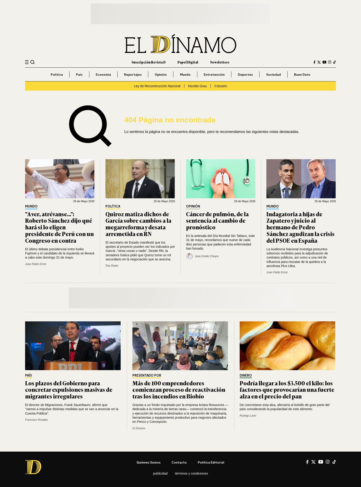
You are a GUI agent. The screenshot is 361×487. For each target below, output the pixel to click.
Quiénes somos (148, 462)
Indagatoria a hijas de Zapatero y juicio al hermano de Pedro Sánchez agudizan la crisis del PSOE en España (300, 227)
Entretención (214, 74)
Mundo (185, 74)
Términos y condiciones (191, 473)
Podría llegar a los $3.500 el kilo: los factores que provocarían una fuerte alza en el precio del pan (287, 389)
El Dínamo (138, 428)
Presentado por (146, 375)
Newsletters (219, 62)
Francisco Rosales (36, 419)
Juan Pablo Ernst (35, 264)
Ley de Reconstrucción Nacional (157, 86)
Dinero (246, 375)
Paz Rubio (111, 265)
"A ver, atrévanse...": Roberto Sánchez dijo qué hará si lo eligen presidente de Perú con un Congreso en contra (59, 227)
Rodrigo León (248, 415)
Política (57, 74)
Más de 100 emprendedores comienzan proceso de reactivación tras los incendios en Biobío (178, 389)
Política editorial (211, 462)
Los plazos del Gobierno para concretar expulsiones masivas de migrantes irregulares (68, 389)
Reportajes (133, 74)
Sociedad (273, 74)
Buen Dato (302, 74)
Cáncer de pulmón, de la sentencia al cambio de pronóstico (217, 220)
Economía (103, 74)
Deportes (245, 74)
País (79, 74)
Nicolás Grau (197, 86)
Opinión (161, 74)
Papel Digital (188, 62)
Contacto (179, 462)
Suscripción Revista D (148, 62)
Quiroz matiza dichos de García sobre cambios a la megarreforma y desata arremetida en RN (138, 224)
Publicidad (160, 473)
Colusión (220, 86)
